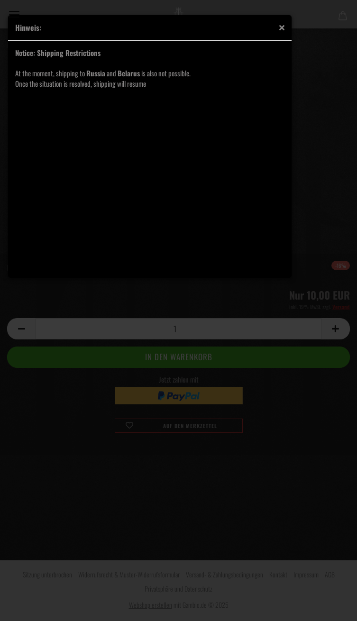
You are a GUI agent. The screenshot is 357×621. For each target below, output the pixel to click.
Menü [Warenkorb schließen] (14, 14)
